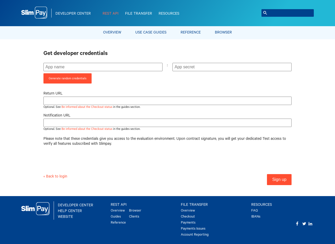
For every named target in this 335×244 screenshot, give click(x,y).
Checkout (188, 217)
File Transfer (138, 14)
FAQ (254, 211)
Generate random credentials (67, 78)
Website (65, 217)
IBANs (255, 217)
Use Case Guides (150, 32)
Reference (191, 32)
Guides (116, 217)
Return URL (53, 93)
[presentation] (83, 163)
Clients (134, 217)
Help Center (70, 211)
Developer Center (73, 14)
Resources (169, 14)
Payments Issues (193, 229)
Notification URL (56, 115)
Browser (223, 32)
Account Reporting (195, 235)
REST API (111, 14)
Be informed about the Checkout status (87, 107)
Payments (188, 223)
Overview (112, 32)
